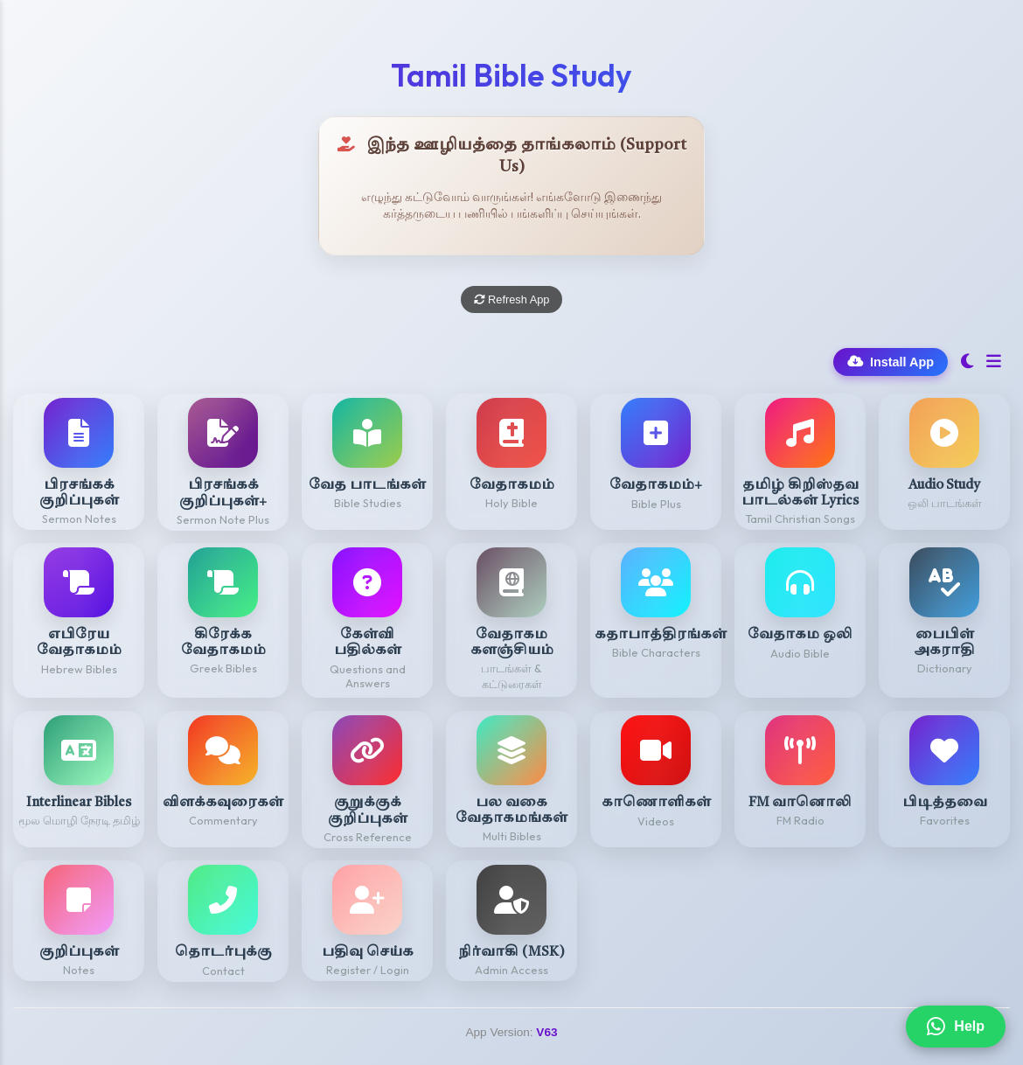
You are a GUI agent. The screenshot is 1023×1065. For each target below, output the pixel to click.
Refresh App (512, 299)
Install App (890, 362)
